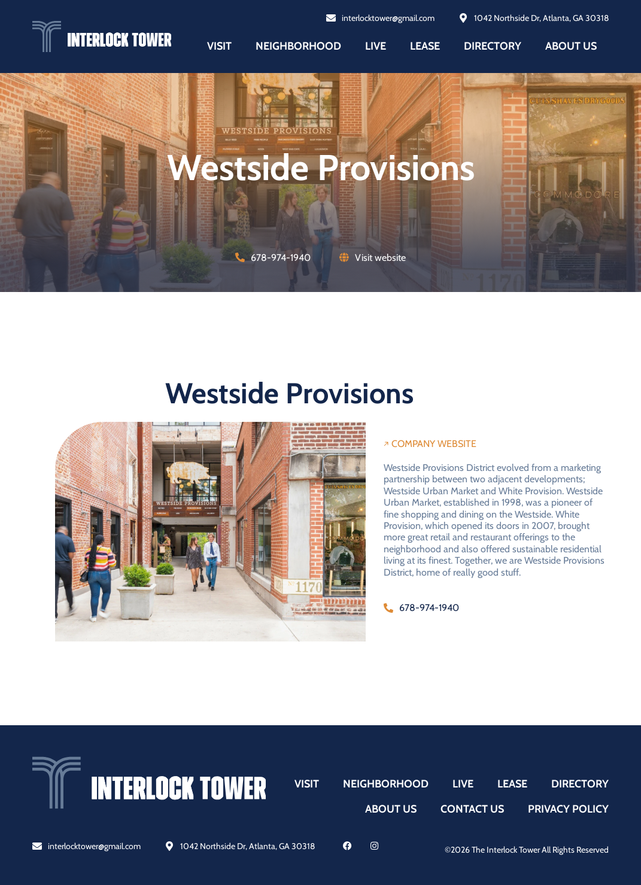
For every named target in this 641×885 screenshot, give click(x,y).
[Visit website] (344, 257)
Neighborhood (298, 46)
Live (375, 46)
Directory (492, 46)
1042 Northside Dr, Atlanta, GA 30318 (247, 846)
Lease (425, 46)
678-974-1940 (281, 257)
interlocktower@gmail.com (94, 846)
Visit (219, 46)
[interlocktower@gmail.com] (37, 846)
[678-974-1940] (240, 257)
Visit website (380, 257)
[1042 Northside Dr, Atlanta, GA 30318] (169, 846)
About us (571, 46)
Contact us (472, 809)
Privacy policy (568, 809)
